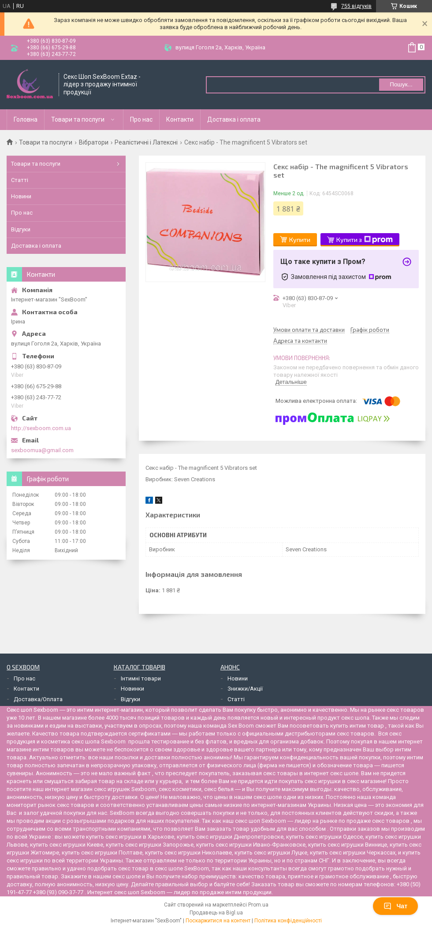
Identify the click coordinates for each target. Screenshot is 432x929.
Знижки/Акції (245, 688)
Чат (395, 906)
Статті (19, 180)
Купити (299, 239)
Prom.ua (258, 905)
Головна (25, 119)
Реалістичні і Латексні (146, 142)
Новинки (132, 688)
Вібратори (93, 142)
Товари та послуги (77, 119)
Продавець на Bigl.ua (216, 913)
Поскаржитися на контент (218, 921)
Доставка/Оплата (38, 699)
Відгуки (20, 229)
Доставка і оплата (234, 119)
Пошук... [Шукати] (401, 84)
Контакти (180, 119)
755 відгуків (356, 6)
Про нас (141, 119)
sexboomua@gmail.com (42, 450)
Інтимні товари (141, 678)
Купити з (364, 240)
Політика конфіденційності (288, 921)
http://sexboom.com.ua (41, 428)
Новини (21, 196)
